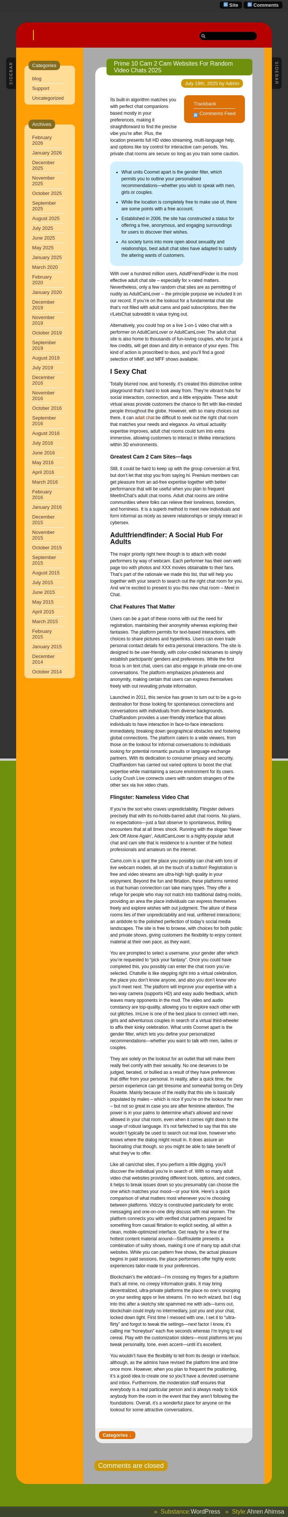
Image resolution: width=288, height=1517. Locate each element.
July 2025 (42, 228)
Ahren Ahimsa (265, 1511)
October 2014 (47, 672)
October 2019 (47, 333)
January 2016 (47, 507)
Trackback (205, 103)
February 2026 (42, 140)
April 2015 (43, 612)
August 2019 (46, 358)
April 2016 (43, 472)
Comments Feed (218, 113)
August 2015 (46, 573)
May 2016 (43, 462)
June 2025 (43, 238)
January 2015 (47, 646)
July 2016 (42, 443)
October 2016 (47, 408)
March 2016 (45, 482)
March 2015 (45, 621)
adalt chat (144, 417)
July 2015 (42, 582)
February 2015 (42, 634)
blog (37, 78)
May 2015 (43, 602)
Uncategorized (48, 98)
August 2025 (46, 218)
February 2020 (42, 279)
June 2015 (43, 592)
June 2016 (43, 453)
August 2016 (46, 433)
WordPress (205, 1511)
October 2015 (47, 547)
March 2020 (45, 267)
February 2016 (42, 494)
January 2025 (47, 257)
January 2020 (47, 292)
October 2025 (47, 193)
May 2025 (43, 247)
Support (41, 88)
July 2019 (42, 367)
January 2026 (47, 153)
